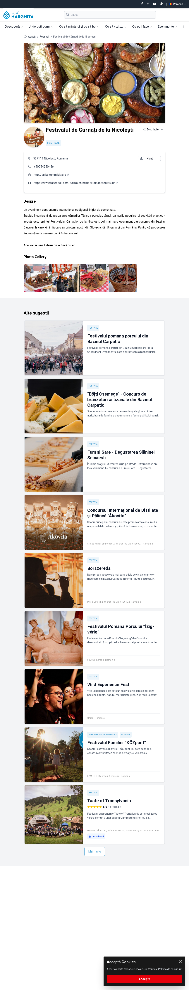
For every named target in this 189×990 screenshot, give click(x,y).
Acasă (32, 36)
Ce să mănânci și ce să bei (79, 26)
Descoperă (14, 26)
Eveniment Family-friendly (103, 735)
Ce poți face (142, 26)
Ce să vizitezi (115, 26)
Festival (44, 36)
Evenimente (167, 26)
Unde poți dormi (40, 26)
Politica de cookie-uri (170, 969)
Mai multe (94, 851)
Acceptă (144, 979)
